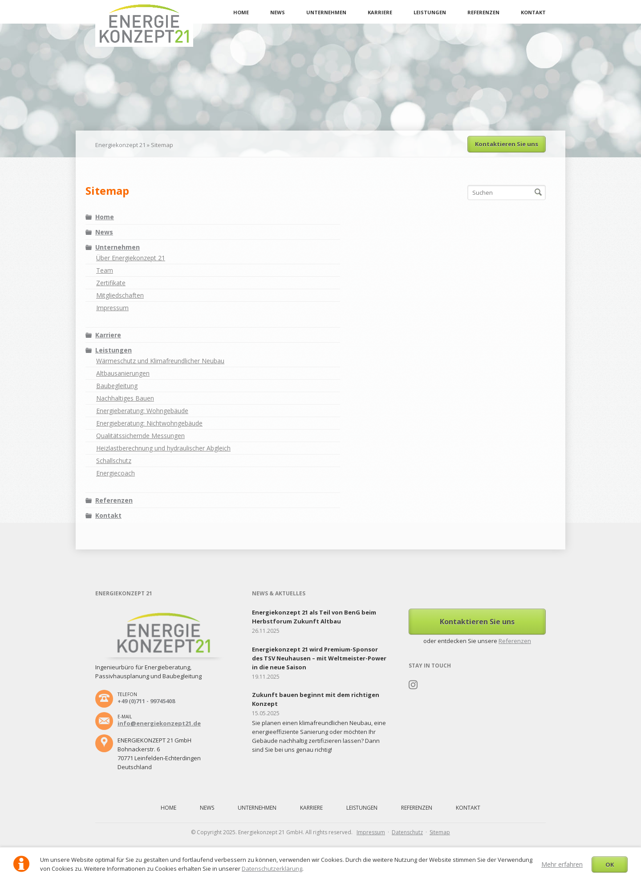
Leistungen (430, 12)
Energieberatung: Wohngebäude (142, 410)
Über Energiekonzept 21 (130, 258)
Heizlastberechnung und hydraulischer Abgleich (163, 448)
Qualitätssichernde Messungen (140, 435)
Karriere (380, 12)
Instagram (413, 684)
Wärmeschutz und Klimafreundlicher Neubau (160, 360)
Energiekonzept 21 (120, 145)
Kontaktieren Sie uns (506, 144)
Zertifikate (111, 283)
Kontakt (533, 12)
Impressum (112, 307)
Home (241, 12)
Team (104, 270)
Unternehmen (326, 12)
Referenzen (483, 12)
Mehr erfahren (562, 864)
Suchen (538, 192)
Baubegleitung (117, 385)
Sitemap (440, 832)
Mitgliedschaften (120, 295)
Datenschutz (407, 832)
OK (609, 865)
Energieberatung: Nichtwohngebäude (149, 423)
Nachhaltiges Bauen (125, 398)
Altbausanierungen (123, 373)
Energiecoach (115, 473)
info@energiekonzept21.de (159, 723)
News (277, 12)
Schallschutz (113, 460)
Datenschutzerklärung (272, 869)
